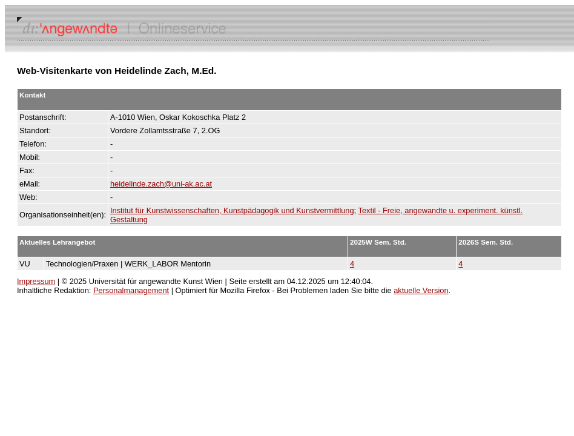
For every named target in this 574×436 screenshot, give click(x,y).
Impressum (36, 281)
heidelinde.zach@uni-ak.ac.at (161, 183)
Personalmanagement (131, 290)
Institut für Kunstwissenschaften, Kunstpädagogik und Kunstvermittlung (232, 210)
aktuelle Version (421, 290)
